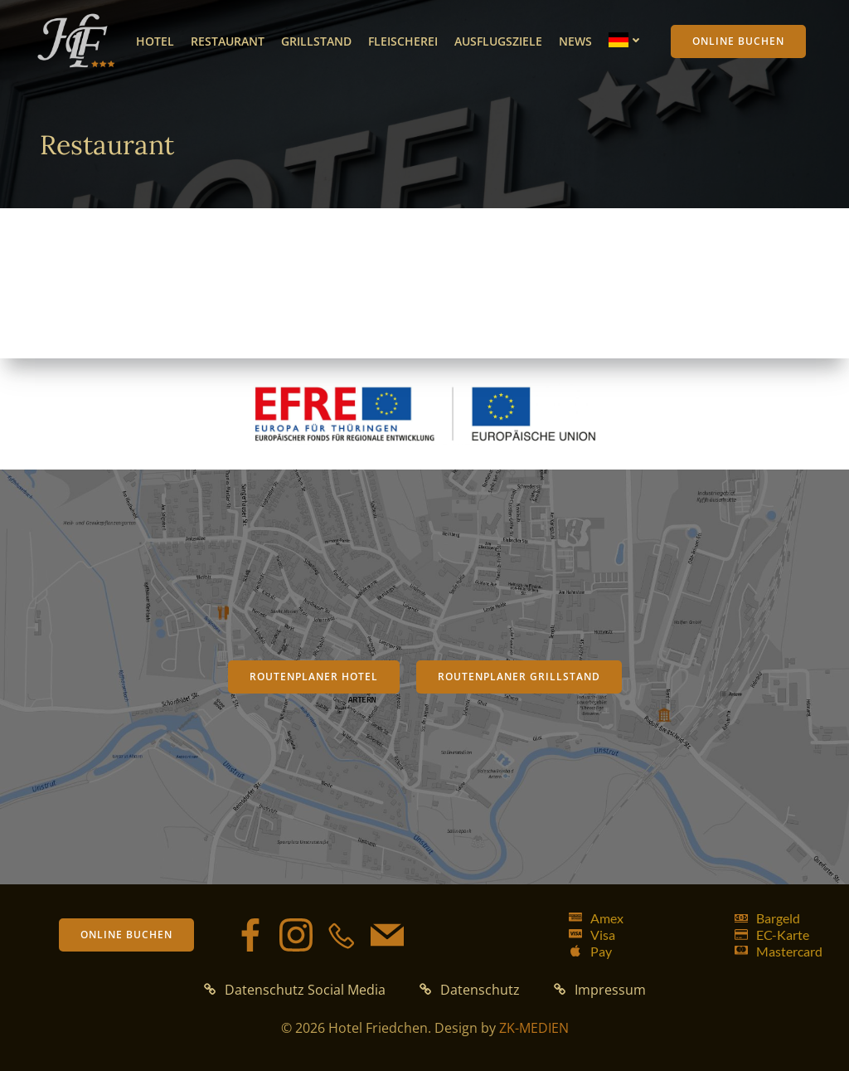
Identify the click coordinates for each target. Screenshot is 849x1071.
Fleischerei (403, 41)
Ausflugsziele (498, 41)
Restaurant (227, 41)
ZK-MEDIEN (534, 1028)
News (575, 41)
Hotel (155, 41)
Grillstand (316, 41)
